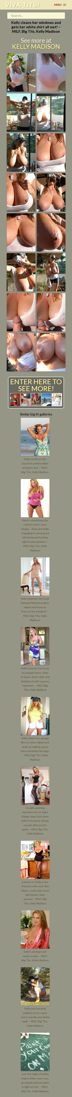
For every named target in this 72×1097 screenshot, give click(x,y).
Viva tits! (22, 4)
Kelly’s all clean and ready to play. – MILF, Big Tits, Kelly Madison (35, 956)
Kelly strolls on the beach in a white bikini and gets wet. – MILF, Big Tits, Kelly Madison (35, 465)
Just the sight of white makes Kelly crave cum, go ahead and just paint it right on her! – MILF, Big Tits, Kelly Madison (35, 1082)
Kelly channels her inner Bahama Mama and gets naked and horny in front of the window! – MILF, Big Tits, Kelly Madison (35, 609)
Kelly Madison (36, 46)
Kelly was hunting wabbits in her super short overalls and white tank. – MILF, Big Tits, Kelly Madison (35, 1017)
